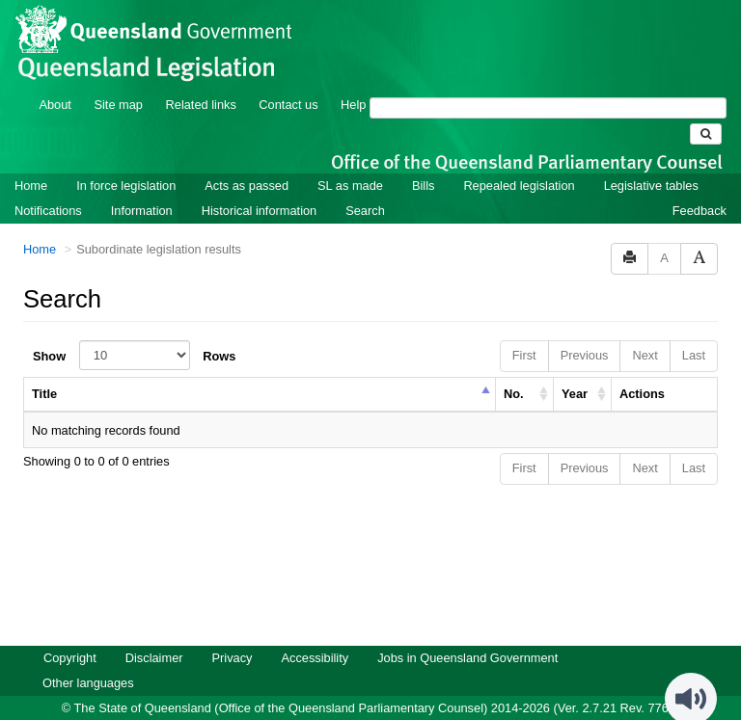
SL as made (350, 159)
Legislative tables (651, 159)
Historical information (259, 184)
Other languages (88, 657)
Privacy (232, 632)
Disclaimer (154, 632)
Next (644, 329)
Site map (118, 78)
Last (693, 329)
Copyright (69, 632)
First (524, 329)
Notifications (48, 184)
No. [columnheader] (514, 367)
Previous (585, 329)
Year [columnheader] (575, 367)
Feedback (699, 184)
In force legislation (126, 159)
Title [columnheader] (44, 367)
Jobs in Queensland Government (467, 632)
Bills (423, 159)
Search (365, 184)
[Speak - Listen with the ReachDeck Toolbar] (691, 673)
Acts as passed (246, 159)
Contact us (288, 78)
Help (353, 78)
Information (142, 184)
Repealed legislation (518, 159)
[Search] (548, 82)
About (54, 78)
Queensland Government (371, 703)
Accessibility (314, 632)
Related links (201, 78)
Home (30, 159)
